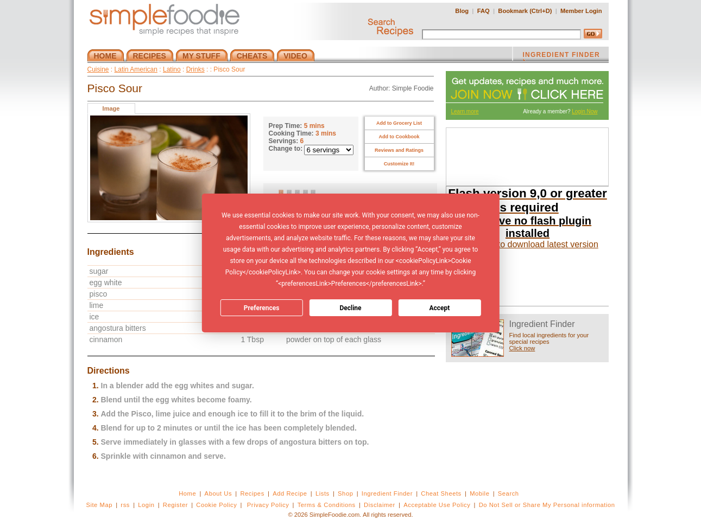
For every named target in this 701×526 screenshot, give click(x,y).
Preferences (262, 308)
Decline (350, 308)
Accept (439, 308)
